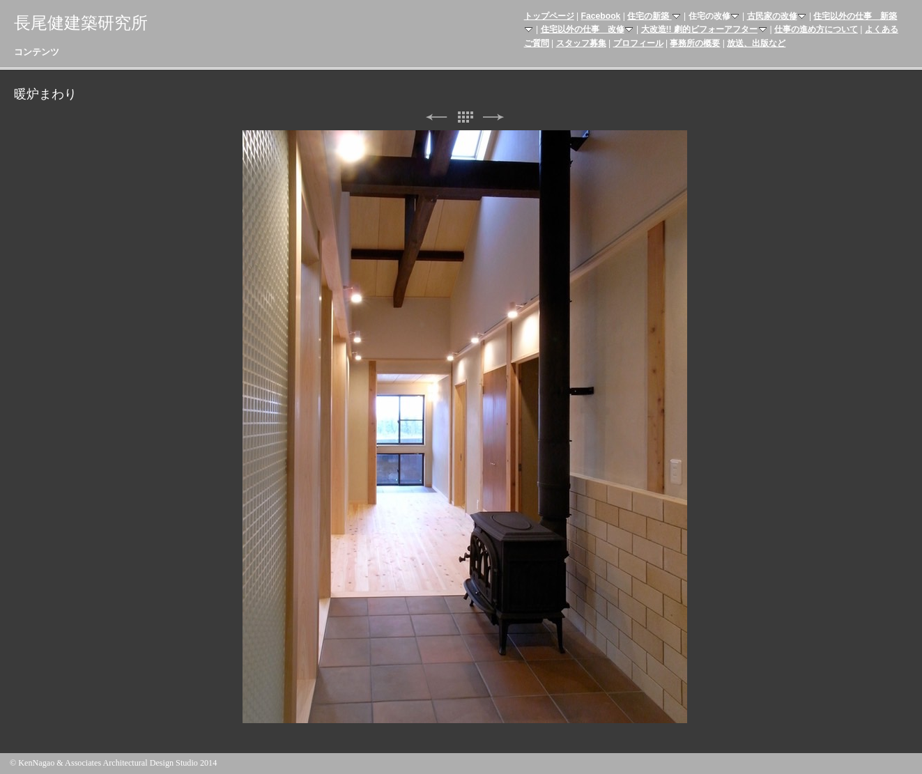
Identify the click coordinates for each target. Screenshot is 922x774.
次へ (493, 117)
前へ (436, 117)
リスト (465, 117)
